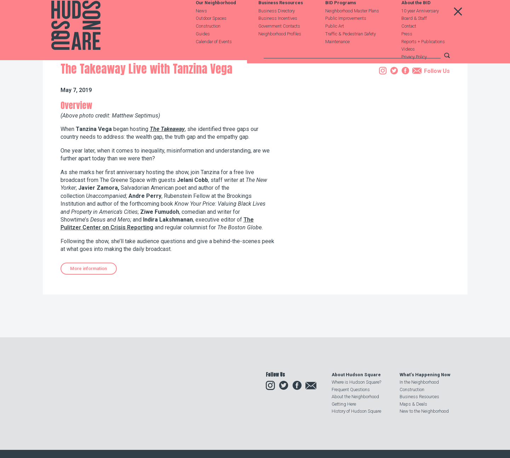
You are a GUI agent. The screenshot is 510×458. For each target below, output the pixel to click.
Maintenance (337, 58)
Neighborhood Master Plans (352, 27)
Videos (408, 66)
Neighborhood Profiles (279, 50)
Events (107, 100)
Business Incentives (277, 35)
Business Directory (276, 27)
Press (406, 50)
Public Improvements (345, 35)
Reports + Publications (423, 58)
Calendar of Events (214, 58)
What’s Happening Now (425, 374)
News (201, 27)
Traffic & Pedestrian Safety (350, 50)
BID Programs (340, 20)
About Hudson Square (356, 374)
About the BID (416, 20)
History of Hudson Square (356, 411)
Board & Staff (414, 35)
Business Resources (280, 20)
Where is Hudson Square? (356, 382)
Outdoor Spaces (211, 35)
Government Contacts (279, 43)
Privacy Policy (414, 73)
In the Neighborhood (419, 382)
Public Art (334, 43)
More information (88, 313)
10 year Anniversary (420, 27)
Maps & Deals (413, 404)
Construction (208, 43)
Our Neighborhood (216, 20)
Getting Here (344, 404)
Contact (408, 43)
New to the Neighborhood (424, 411)
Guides (203, 50)
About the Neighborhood (355, 396)
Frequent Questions (351, 389)
